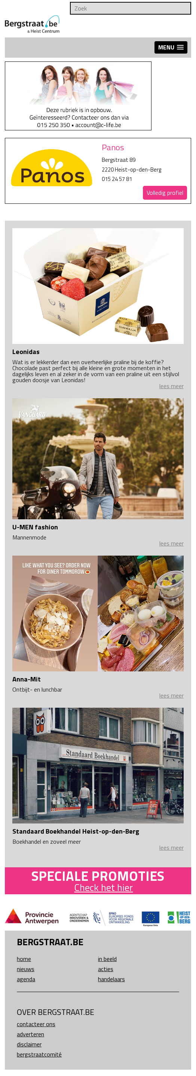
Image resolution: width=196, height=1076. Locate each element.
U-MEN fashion (35, 527)
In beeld (107, 958)
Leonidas (26, 352)
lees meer (171, 385)
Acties (105, 968)
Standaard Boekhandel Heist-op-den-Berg (75, 831)
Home (24, 958)
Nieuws (25, 968)
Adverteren (30, 1034)
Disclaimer (29, 1044)
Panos (113, 147)
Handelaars (111, 978)
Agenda (26, 978)
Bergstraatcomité (39, 1054)
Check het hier (103, 887)
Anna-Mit (26, 679)
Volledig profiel (165, 192)
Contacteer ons (36, 1023)
